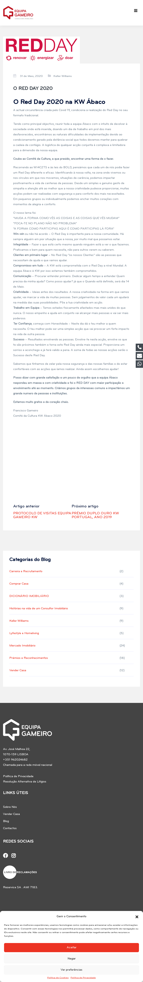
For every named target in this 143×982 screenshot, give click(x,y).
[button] (137, 917)
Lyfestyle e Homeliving (24, 633)
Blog (6, 821)
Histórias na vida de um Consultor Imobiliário (38, 608)
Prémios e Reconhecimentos (28, 658)
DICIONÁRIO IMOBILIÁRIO (29, 596)
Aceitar (71, 947)
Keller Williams (62, 76)
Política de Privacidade (83, 978)
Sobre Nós (10, 807)
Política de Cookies (58, 978)
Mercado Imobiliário (22, 645)
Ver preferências (71, 969)
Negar (72, 958)
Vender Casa (17, 670)
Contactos (10, 828)
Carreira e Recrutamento (25, 571)
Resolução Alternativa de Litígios (24, 781)
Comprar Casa (18, 583)
